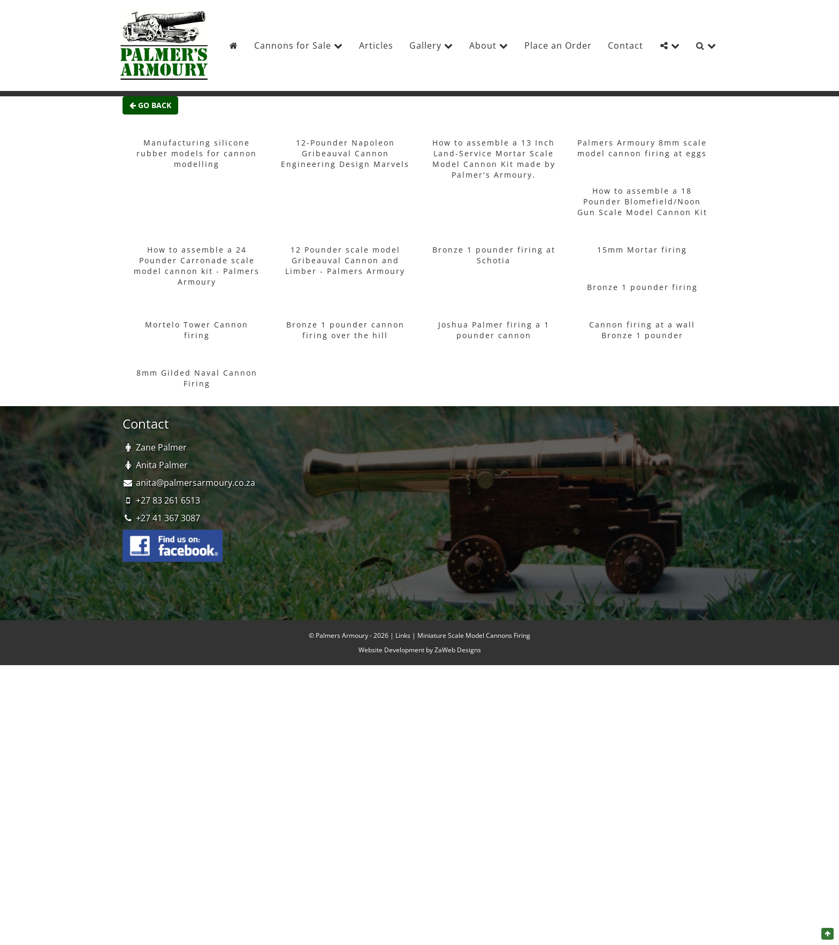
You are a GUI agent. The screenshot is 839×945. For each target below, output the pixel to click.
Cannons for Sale (298, 45)
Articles (376, 45)
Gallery (431, 45)
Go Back (150, 105)
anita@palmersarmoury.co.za (195, 483)
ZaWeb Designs (457, 649)
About (488, 45)
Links (402, 635)
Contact (625, 45)
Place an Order (558, 45)
